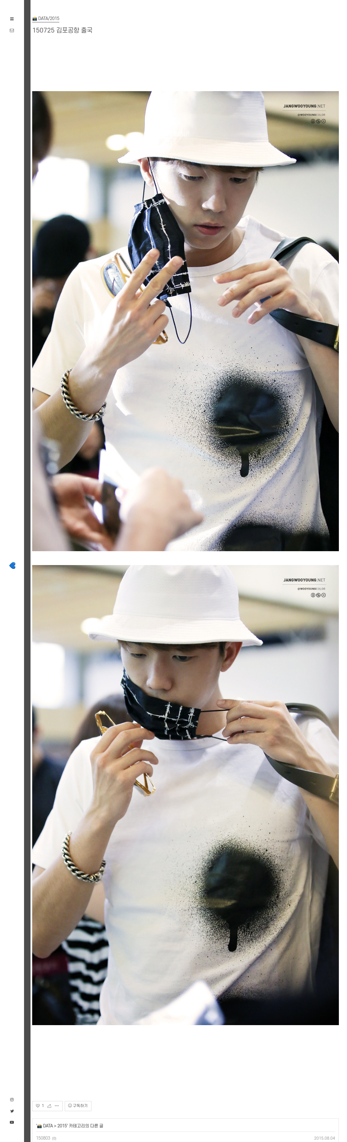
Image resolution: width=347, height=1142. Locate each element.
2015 (62, 1126)
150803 (43, 1138)
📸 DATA (45, 1126)
